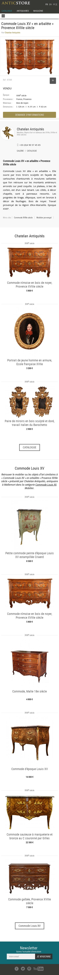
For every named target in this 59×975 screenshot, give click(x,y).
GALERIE (20, 151)
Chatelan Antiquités (30, 129)
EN (50, 4)
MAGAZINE (38, 10)
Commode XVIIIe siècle (23, 217)
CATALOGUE (7, 10)
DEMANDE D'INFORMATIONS (29, 115)
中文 (55, 4)
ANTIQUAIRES (23, 10)
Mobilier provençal (44, 217)
